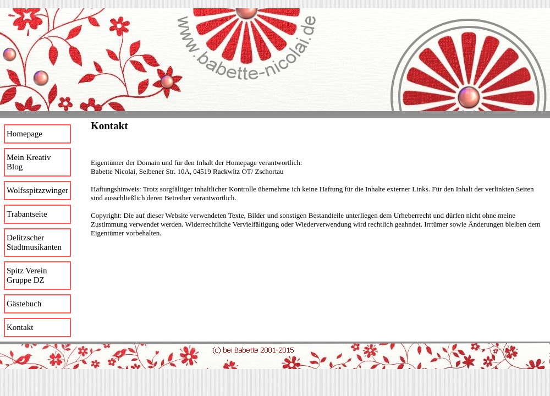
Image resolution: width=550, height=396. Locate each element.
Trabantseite (27, 214)
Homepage (24, 133)
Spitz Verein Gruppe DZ (27, 275)
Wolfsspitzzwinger (37, 190)
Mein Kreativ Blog (29, 162)
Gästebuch (24, 303)
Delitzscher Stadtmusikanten (34, 242)
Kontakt (20, 327)
